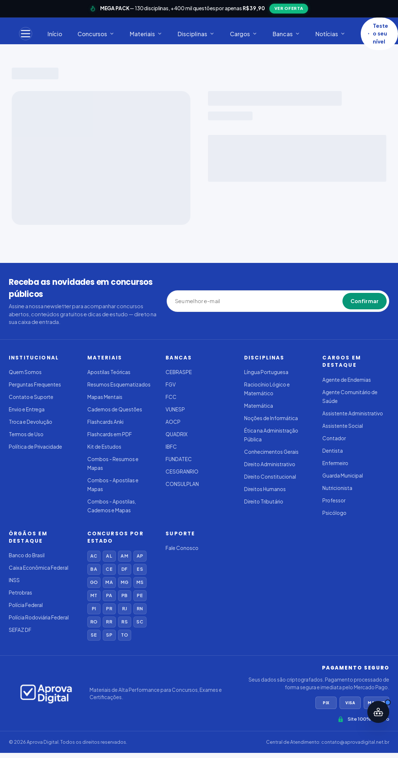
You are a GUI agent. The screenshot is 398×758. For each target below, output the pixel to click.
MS (139, 582)
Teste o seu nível (378, 33)
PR (109, 608)
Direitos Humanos (265, 489)
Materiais (146, 33)
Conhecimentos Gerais (271, 452)
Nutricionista (337, 488)
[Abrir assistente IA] (378, 712)
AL (109, 556)
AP (140, 556)
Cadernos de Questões (114, 409)
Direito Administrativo (269, 464)
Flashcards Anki (105, 422)
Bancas (286, 33)
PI (94, 608)
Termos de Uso (26, 434)
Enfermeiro (335, 463)
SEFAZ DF (20, 630)
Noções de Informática (271, 418)
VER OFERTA (288, 8)
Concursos (95, 33)
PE (140, 595)
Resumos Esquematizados (119, 384)
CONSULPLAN (182, 484)
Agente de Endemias (346, 380)
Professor (333, 500)
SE (93, 635)
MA (109, 582)
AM (124, 556)
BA (93, 569)
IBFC (171, 447)
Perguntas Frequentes (35, 384)
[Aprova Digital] (46, 693)
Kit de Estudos (104, 447)
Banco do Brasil (27, 555)
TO (124, 635)
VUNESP (175, 409)
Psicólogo (334, 513)
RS (124, 622)
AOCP (173, 422)
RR (109, 622)
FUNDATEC (179, 459)
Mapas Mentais (104, 397)
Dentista (332, 451)
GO (94, 582)
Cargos (243, 33)
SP (109, 635)
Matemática (258, 406)
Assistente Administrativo (352, 413)
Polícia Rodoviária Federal (39, 617)
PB (124, 595)
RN (140, 608)
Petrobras (20, 592)
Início (55, 33)
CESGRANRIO (182, 471)
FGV (171, 384)
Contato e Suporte (31, 397)
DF (124, 569)
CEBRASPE (179, 372)
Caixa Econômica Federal (38, 568)
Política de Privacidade (35, 447)
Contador (334, 438)
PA (109, 595)
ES (140, 569)
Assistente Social (342, 426)
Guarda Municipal (342, 475)
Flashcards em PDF (109, 434)
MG (124, 582)
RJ (124, 608)
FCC (171, 397)
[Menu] (25, 33)
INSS (14, 580)
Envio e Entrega (27, 409)
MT (93, 595)
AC (93, 556)
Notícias (330, 33)
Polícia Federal (26, 605)
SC (139, 622)
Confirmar (364, 301)
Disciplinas (196, 33)
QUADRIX (176, 434)
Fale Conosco (182, 548)
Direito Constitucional (270, 477)
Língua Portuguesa (266, 372)
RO (93, 622)
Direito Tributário (263, 501)
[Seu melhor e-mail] (209, 301)
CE (109, 569)
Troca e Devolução (30, 422)
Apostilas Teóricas (108, 372)
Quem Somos (25, 372)
